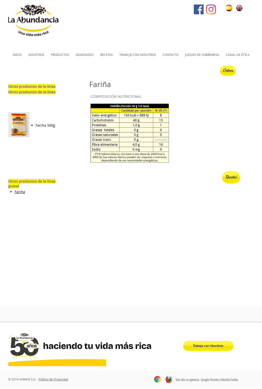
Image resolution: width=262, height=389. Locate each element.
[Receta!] (231, 177)
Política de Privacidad (53, 379)
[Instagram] (211, 9)
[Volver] (228, 70)
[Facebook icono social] (199, 9)
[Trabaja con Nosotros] (208, 346)
